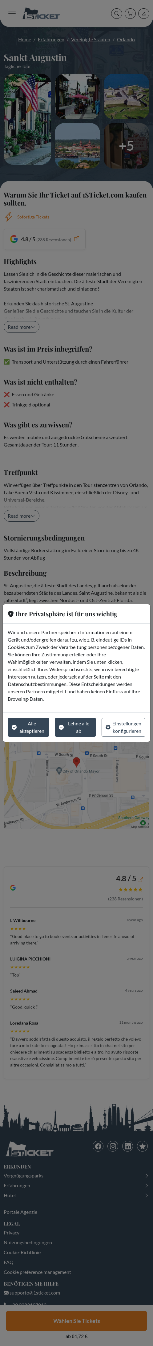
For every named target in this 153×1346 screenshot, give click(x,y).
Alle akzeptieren (28, 727)
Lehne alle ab (74, 727)
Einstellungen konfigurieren (123, 727)
